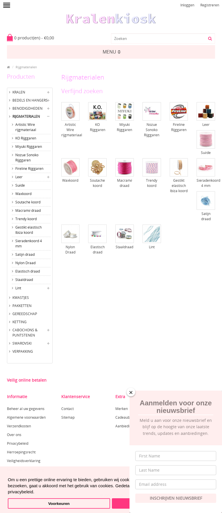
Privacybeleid (17, 443)
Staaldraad (24, 279)
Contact (67, 408)
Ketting (19, 321)
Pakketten (22, 305)
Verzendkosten (19, 426)
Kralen (18, 92)
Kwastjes (20, 297)
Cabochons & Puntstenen (25, 333)
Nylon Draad (25, 262)
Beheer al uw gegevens (26, 408)
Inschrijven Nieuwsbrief (176, 498)
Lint (18, 288)
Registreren (209, 5)
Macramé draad (28, 210)
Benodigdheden (27, 108)
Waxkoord (23, 193)
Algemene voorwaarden (26, 417)
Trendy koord (26, 218)
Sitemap (68, 417)
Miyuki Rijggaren (28, 146)
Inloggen (187, 5)
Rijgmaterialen (26, 67)
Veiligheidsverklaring (23, 460)
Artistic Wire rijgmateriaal (25, 127)
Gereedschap (24, 313)
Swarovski (22, 343)
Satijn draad (25, 254)
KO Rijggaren (25, 138)
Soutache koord (27, 202)
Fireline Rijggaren (29, 168)
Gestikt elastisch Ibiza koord (28, 230)
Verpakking (22, 351)
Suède (20, 185)
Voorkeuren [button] (59, 503)
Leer (19, 176)
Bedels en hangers (30, 100)
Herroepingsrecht (21, 452)
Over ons (14, 434)
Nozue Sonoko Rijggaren (26, 157)
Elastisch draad (27, 271)
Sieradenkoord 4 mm (28, 243)
